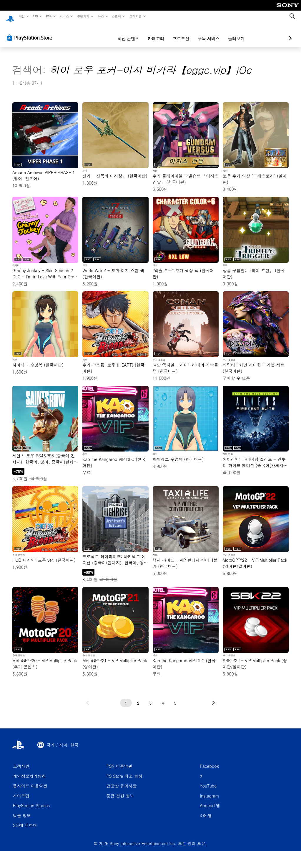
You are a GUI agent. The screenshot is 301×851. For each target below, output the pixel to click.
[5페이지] (175, 697)
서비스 (64, 16)
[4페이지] (163, 697)
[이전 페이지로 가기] (87, 697)
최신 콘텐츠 (97, 33)
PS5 (35, 16)
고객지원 (135, 16)
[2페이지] (138, 697)
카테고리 (125, 33)
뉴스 (101, 16)
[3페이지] (151, 697)
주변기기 (83, 16)
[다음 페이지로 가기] (214, 697)
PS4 (49, 16)
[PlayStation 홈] (10, 16)
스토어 (116, 16)
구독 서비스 (177, 33)
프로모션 (150, 33)
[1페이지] (126, 697)
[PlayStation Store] (30, 32)
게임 (22, 16)
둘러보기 (205, 33)
